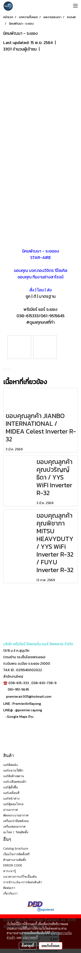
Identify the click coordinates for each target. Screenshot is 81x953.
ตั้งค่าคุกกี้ (28, 946)
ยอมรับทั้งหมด (51, 946)
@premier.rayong (28, 710)
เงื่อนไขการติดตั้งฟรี (16, 854)
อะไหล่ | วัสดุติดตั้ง (15, 832)
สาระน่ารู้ (9, 871)
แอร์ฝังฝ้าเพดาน (13, 776)
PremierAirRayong (26, 703)
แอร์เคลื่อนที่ (11, 793)
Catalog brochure (15, 848)
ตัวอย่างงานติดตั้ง (14, 860)
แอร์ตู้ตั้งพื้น (10, 787)
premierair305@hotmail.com (28, 696)
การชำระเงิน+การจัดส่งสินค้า (22, 882)
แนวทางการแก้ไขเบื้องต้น (20, 876)
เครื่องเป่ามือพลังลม (16, 821)
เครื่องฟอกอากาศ (14, 826)
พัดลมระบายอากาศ (15, 815)
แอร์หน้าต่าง (11, 798)
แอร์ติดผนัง (10, 765)
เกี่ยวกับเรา (10, 893)
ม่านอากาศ (10, 810)
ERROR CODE (12, 865)
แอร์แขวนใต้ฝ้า (13, 770)
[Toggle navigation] (75, 6)
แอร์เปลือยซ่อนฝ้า (14, 781)
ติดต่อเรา (9, 888)
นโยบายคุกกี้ (30, 937)
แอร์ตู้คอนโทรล (13, 804)
